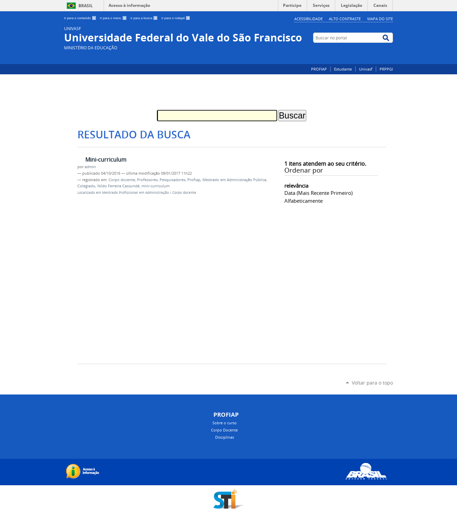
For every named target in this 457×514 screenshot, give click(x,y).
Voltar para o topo (372, 382)
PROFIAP (319, 69)
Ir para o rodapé (175, 18)
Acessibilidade (308, 18)
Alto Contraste (345, 18)
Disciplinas (224, 437)
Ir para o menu (114, 18)
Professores (147, 179)
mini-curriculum (155, 186)
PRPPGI (386, 69)
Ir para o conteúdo (80, 18)
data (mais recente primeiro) (318, 192)
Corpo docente (122, 179)
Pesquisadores (172, 179)
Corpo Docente (224, 429)
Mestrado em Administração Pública (234, 179)
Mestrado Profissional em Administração (135, 192)
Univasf (365, 69)
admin (90, 166)
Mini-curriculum (105, 159)
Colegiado (86, 186)
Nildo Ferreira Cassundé (118, 186)
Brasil (85, 6)
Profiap (193, 179)
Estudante (343, 69)
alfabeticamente (303, 200)
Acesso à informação (129, 5)
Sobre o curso (224, 422)
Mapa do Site (380, 18)
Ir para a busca (145, 18)
